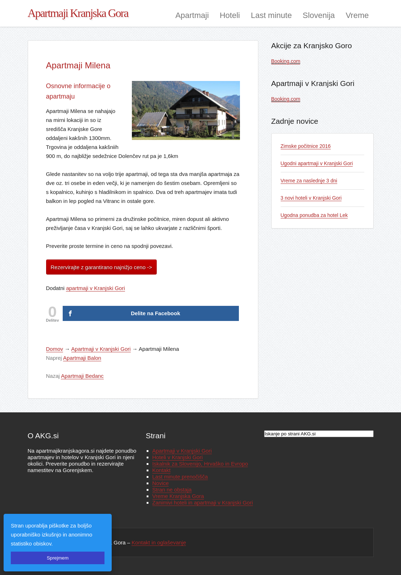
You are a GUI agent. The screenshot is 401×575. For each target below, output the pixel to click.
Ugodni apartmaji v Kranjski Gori (317, 163)
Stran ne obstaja (172, 489)
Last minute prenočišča (180, 477)
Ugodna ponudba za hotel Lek (314, 215)
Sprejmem (58, 558)
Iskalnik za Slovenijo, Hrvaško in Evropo (200, 464)
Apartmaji (192, 15)
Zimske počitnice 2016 (306, 146)
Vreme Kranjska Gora (178, 496)
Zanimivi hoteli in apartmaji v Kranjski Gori (202, 502)
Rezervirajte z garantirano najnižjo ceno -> (101, 267)
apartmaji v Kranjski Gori (95, 288)
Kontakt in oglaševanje (159, 542)
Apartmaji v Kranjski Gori (101, 349)
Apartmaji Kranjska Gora (78, 12)
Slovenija (319, 15)
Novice (160, 483)
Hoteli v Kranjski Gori (177, 457)
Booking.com (285, 61)
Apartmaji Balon (82, 358)
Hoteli (230, 15)
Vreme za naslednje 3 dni (309, 181)
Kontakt (161, 470)
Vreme (357, 15)
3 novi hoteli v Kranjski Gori (311, 198)
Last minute (271, 15)
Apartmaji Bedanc (82, 376)
